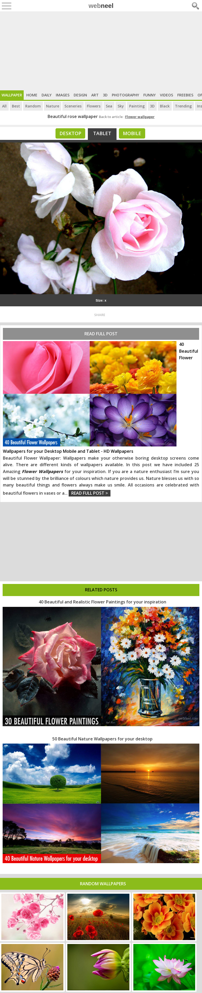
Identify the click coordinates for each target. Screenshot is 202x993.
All (4, 106)
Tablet (102, 133)
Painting (137, 106)
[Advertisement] (101, 51)
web (101, 5)
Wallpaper (12, 94)
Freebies (185, 94)
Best (16, 106)
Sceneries (73, 106)
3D (105, 94)
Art (95, 94)
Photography (125, 94)
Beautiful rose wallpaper (73, 116)
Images (62, 94)
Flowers (93, 106)
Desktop (70, 133)
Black (165, 106)
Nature (52, 106)
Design (80, 94)
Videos (166, 94)
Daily (47, 94)
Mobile (132, 133)
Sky (121, 106)
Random (33, 106)
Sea (109, 106)
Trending (183, 106)
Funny (149, 94)
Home (31, 94)
